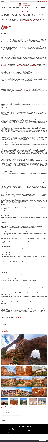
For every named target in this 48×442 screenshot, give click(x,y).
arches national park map (17, 317)
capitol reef (9, 268)
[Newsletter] (44, 1)
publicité (11, 428)
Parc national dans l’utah (5, 27)
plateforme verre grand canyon (27, 46)
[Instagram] (40, 1)
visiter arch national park (5, 28)
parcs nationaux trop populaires (33, 65)
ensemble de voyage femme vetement (7, 329)
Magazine (34, 7)
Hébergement (19, 7)
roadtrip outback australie (25, 43)
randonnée (3, 29)
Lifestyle (26, 7)
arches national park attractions (6, 30)
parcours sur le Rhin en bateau (6, 330)
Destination (4, 7)
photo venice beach (24, 87)
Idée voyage (11, 7)
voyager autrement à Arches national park (30, 20)
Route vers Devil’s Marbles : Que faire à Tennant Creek (25, 51)
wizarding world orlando (5, 331)
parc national (20, 89)
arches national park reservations (6, 26)
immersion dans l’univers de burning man (24, 75)
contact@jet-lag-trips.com (9, 432)
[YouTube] (38, 1)
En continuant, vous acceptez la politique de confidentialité (10, 417)
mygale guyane (28, 239)
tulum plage (24, 82)
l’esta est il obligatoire (25, 94)
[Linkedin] (39, 1)
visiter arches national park (5, 25)
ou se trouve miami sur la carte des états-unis (8, 326)
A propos (42, 7)
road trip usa (45, 91)
